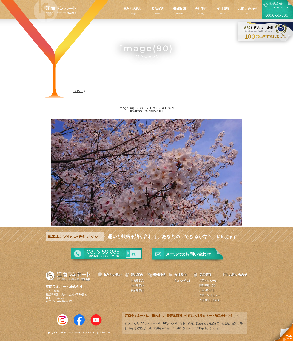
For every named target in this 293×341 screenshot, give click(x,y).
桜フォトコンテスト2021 (155, 108)
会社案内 (201, 8)
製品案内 (157, 8)
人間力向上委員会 (209, 300)
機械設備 (179, 8)
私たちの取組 (182, 280)
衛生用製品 (137, 285)
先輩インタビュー (209, 295)
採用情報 (222, 8)
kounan (136, 111)
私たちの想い (132, 8)
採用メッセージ (208, 280)
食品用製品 (137, 290)
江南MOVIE (206, 290)
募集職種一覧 (207, 285)
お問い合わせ (247, 8)
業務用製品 (137, 280)
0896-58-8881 (62, 298)
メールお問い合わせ (188, 254)
